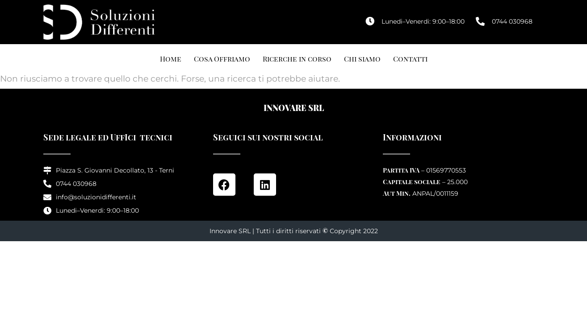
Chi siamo (362, 58)
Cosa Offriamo (222, 58)
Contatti (410, 58)
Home (170, 58)
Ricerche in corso (297, 58)
